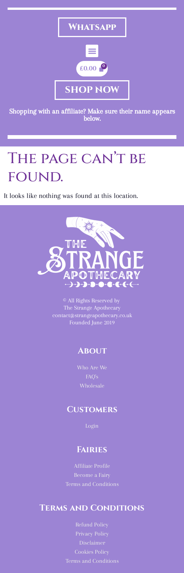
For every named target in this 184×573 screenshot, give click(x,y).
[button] (92, 51)
